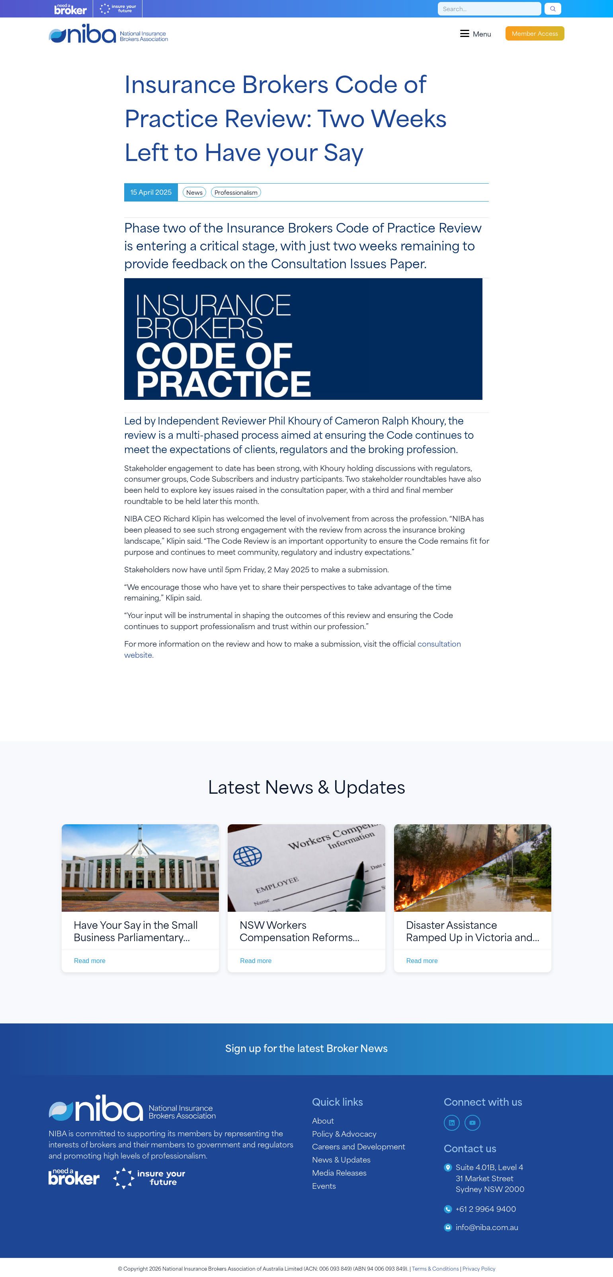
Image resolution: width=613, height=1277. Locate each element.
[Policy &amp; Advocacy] (372, 1133)
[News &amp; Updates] (372, 1159)
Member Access (535, 33)
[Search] (489, 9)
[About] (372, 1120)
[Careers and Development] (372, 1146)
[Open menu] (476, 33)
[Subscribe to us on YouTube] (472, 1123)
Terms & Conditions (435, 1268)
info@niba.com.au (487, 1226)
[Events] (372, 1185)
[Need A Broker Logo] (71, 8)
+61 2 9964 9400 (486, 1208)
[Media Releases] (372, 1172)
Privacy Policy (479, 1268)
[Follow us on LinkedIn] (452, 1123)
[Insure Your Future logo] (117, 8)
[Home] (108, 33)
